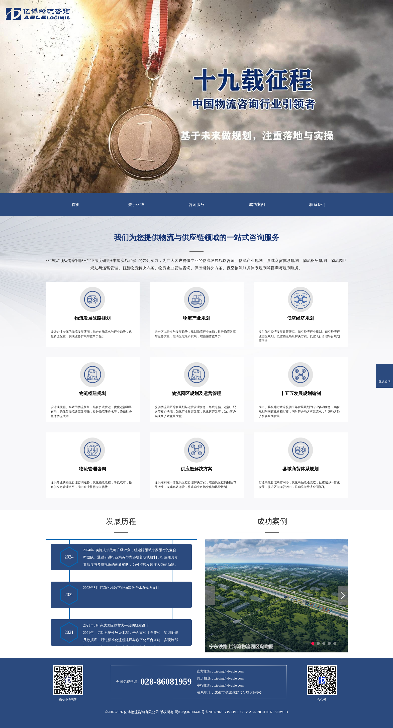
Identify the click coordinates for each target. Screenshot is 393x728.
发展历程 (121, 521)
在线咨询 (384, 381)
